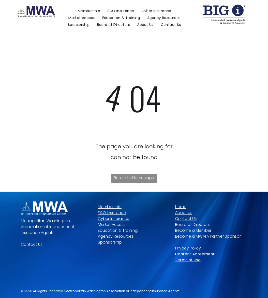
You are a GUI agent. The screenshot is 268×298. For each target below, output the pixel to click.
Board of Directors (192, 224)
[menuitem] (89, 10)
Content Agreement (195, 254)
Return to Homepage (134, 178)
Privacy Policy (188, 248)
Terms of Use (188, 260)
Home (180, 207)
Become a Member (193, 230)
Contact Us (32, 244)
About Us (183, 212)
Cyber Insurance (113, 218)
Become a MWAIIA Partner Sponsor (208, 236)
